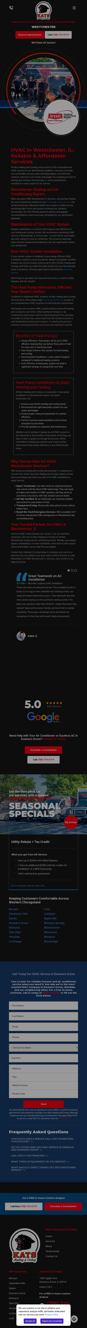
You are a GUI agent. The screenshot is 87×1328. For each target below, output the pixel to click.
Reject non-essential (52, 1321)
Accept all (30, 1321)
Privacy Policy (51, 1314)
